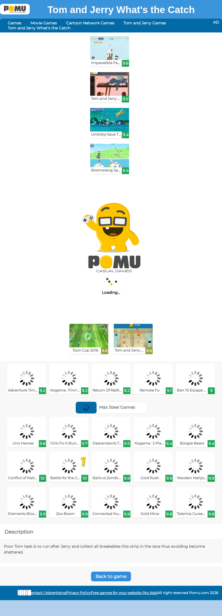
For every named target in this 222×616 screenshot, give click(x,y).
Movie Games (44, 23)
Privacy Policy (78, 593)
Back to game (111, 576)
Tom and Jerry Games (144, 23)
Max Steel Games (105, 407)
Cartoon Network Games (90, 23)
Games (14, 23)
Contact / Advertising (47, 593)
